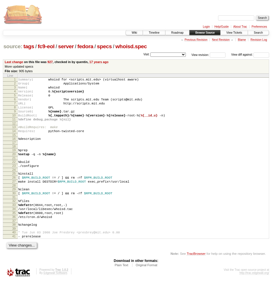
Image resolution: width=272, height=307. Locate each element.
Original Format (146, 291)
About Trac (240, 26)
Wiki (134, 32)
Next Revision (221, 39)
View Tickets (234, 32)
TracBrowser (196, 280)
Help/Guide (221, 26)
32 (14, 220)
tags (28, 46)
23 (14, 180)
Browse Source (205, 32)
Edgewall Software (55, 299)
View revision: (200, 54)
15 (14, 146)
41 (14, 262)
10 (14, 123)
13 (14, 136)
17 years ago (98, 62)
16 (14, 150)
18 (14, 158)
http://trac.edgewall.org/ (254, 299)
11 (14, 128)
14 (14, 141)
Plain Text (121, 291)
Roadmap (177, 32)
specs (104, 46)
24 (14, 185)
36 (14, 240)
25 (14, 189)
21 (14, 171)
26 (14, 193)
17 (14, 154)
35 (14, 235)
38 (14, 248)
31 (14, 217)
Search (258, 32)
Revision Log (259, 39)
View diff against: (250, 54)
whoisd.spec (131, 46)
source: (12, 46)
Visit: (146, 54)
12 (14, 132)
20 (14, 167)
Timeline (154, 32)
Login (206, 26)
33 (14, 225)
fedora (85, 46)
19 (14, 162)
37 (14, 245)
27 (14, 198)
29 (14, 207)
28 (14, 203)
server (66, 46)
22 (14, 175)
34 (14, 230)
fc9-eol (46, 46)
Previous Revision (196, 39)
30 (14, 212)
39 (14, 253)
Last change (14, 62)
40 (14, 257)
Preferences (259, 26)
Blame (242, 39)
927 (50, 62)
